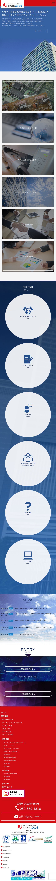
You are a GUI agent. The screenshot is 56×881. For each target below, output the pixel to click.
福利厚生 (7, 766)
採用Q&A (7, 763)
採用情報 (5, 739)
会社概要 (7, 776)
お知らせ (11, 608)
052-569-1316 (30, 809)
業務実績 (4, 716)
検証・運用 (6, 728)
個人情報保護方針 (7, 853)
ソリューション (7, 719)
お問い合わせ (7, 787)
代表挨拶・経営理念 (10, 773)
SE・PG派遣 (7, 731)
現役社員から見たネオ (11, 751)
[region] (28, 38)
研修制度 (7, 754)
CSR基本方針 (6, 857)
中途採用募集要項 (10, 757)
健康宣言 (5, 864)
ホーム (3, 713)
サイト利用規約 (6, 846)
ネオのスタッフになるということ (15, 742)
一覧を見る (52, 640)
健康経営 (5, 860)
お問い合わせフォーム (30, 816)
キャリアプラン (9, 745)
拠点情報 (7, 779)
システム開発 (7, 725)
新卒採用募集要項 (10, 760)
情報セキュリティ (7, 850)
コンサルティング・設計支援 (12, 722)
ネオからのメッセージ (11, 748)
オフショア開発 (8, 734)
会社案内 (5, 770)
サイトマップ (6, 867)
